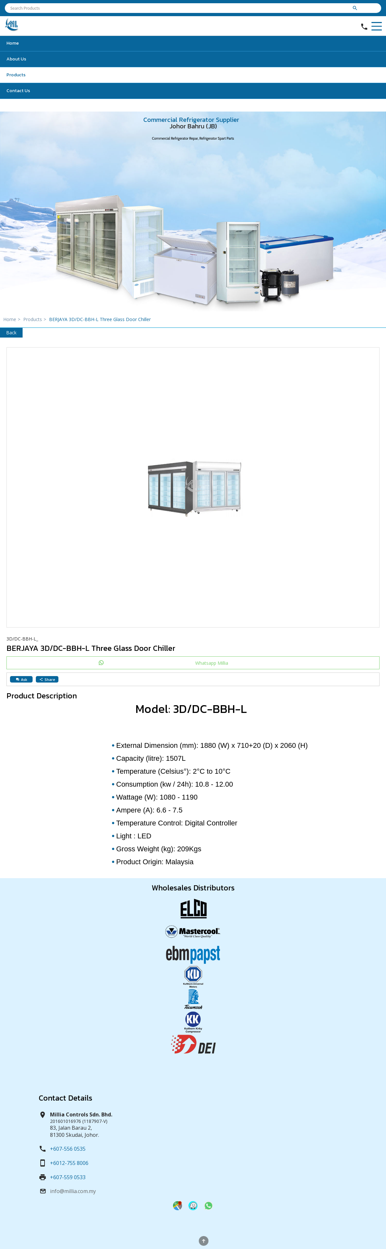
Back (11, 332)
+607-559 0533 (68, 1177)
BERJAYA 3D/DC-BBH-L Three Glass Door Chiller (100, 319)
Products (15, 74)
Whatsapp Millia (211, 663)
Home (12, 43)
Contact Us (18, 90)
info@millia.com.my (73, 1191)
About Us (16, 59)
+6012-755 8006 (69, 1163)
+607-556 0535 (68, 1148)
